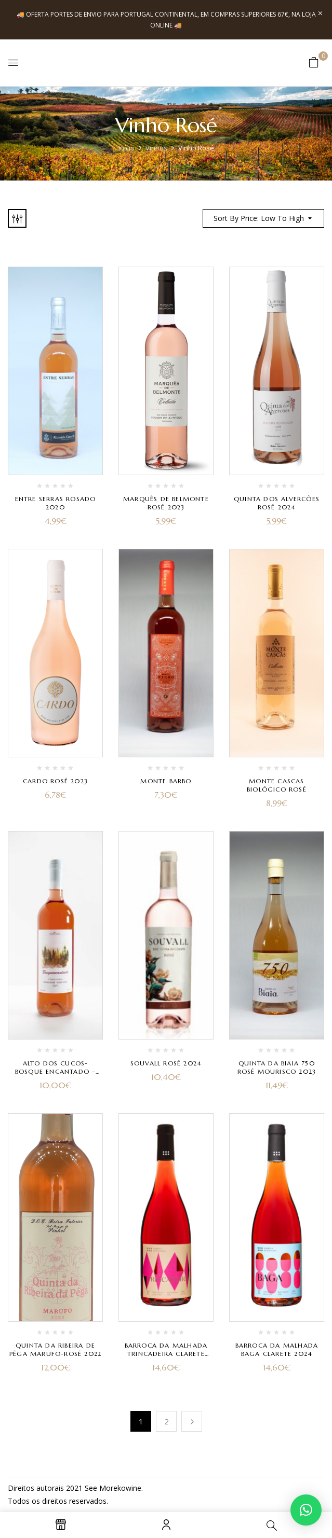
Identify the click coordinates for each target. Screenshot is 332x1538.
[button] (314, 62)
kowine (129, 1488)
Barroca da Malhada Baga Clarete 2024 (276, 1349)
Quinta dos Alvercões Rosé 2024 (277, 503)
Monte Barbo (165, 781)
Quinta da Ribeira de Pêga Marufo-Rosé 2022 (55, 1349)
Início (126, 148)
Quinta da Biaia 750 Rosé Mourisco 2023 (276, 1067)
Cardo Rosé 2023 (55, 781)
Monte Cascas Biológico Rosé (277, 785)
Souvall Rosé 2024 (166, 1063)
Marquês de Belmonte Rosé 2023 (166, 503)
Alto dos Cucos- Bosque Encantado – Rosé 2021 (55, 1071)
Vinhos (156, 148)
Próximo (191, 1421)
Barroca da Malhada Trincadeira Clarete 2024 (166, 1353)
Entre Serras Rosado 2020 (55, 503)
